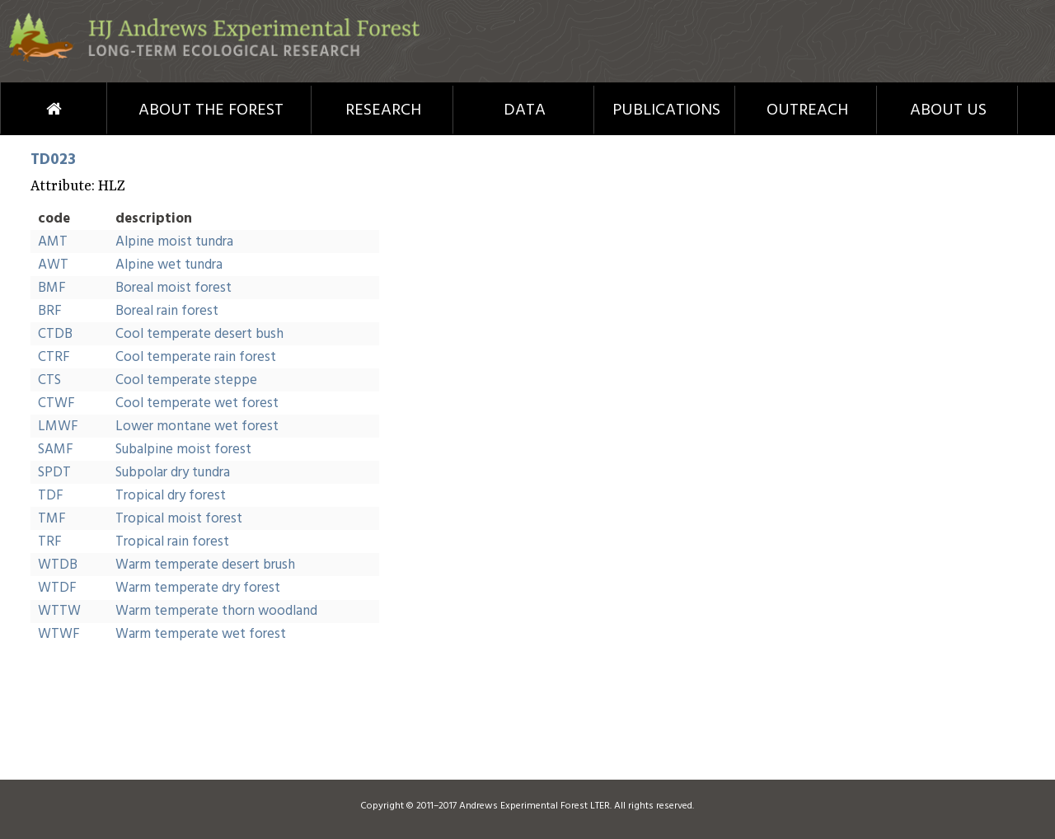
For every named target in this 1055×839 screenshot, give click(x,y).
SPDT (54, 473)
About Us (948, 110)
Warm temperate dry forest (197, 588)
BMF (52, 288)
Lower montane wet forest (197, 426)
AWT (53, 265)
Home (23, 109)
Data (525, 110)
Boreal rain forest (166, 311)
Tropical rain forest (172, 542)
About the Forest (211, 110)
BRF (50, 311)
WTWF (59, 634)
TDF (50, 496)
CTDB (55, 334)
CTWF (56, 403)
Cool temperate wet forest (197, 403)
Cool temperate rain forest (195, 357)
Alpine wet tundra (169, 265)
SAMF (55, 449)
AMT (53, 242)
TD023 (53, 160)
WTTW (59, 611)
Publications (666, 110)
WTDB (57, 565)
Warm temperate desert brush (205, 565)
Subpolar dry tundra (172, 473)
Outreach (807, 110)
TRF (50, 542)
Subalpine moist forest (183, 449)
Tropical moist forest (178, 519)
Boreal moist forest (173, 288)
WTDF (57, 588)
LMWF (58, 426)
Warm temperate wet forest (200, 634)
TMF (52, 519)
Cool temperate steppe (186, 380)
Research (383, 110)
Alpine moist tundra (174, 242)
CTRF (54, 357)
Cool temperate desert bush (199, 334)
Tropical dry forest (170, 496)
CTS (49, 380)
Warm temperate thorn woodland (216, 611)
